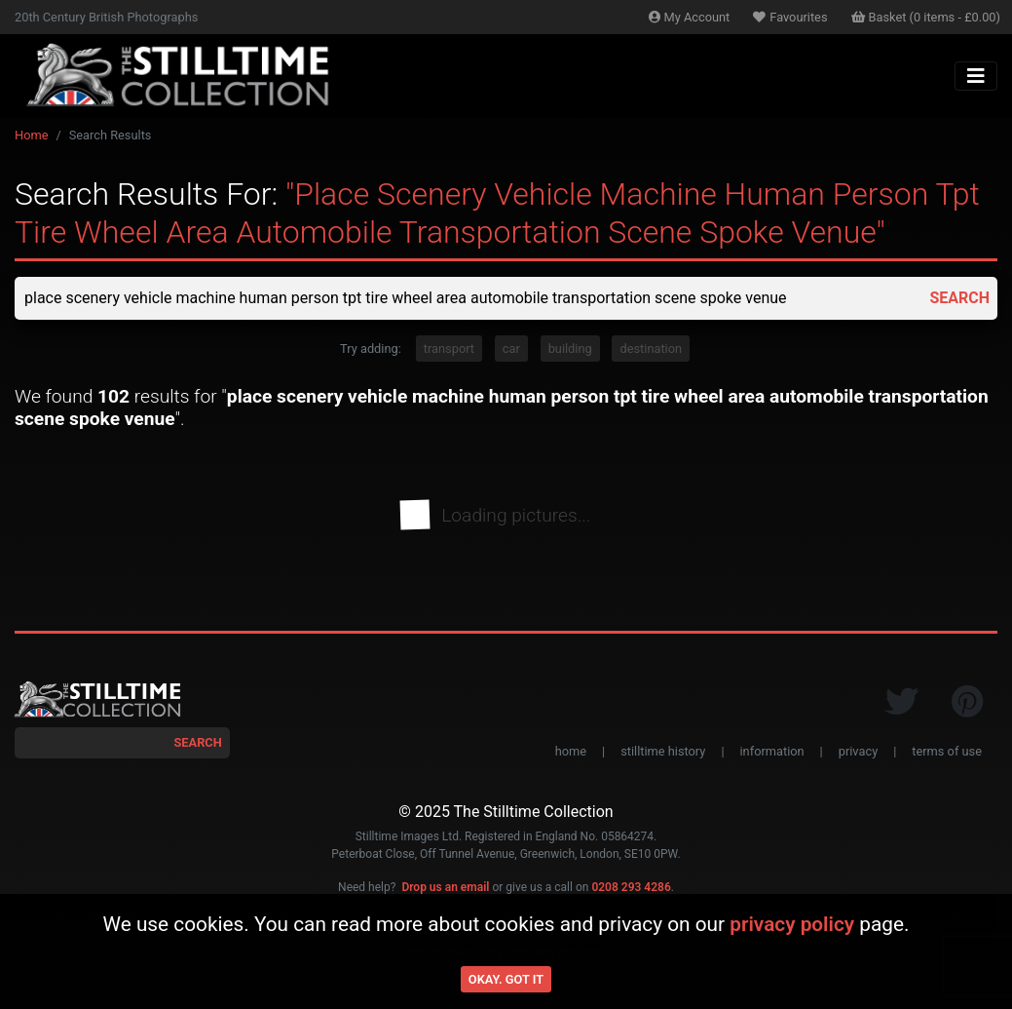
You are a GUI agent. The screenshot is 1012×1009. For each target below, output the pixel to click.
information (772, 751)
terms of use (947, 751)
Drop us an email (445, 887)
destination (650, 348)
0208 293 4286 (630, 887)
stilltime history (662, 751)
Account (690, 17)
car (511, 348)
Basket (926, 17)
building (570, 348)
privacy (858, 751)
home (570, 751)
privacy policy (792, 924)
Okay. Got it (506, 979)
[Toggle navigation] (976, 76)
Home (31, 135)
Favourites (790, 17)
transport (449, 348)
